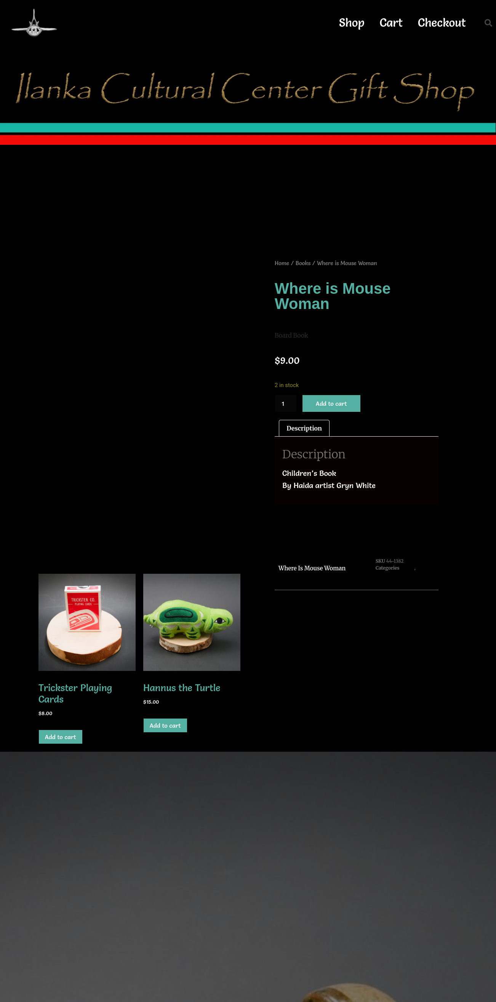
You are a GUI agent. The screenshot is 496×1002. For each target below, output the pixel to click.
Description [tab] (304, 428)
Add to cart (331, 403)
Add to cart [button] (60, 737)
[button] (488, 22)
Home (282, 263)
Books (303, 263)
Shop (352, 23)
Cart (391, 23)
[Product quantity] (286, 403)
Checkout (442, 23)
